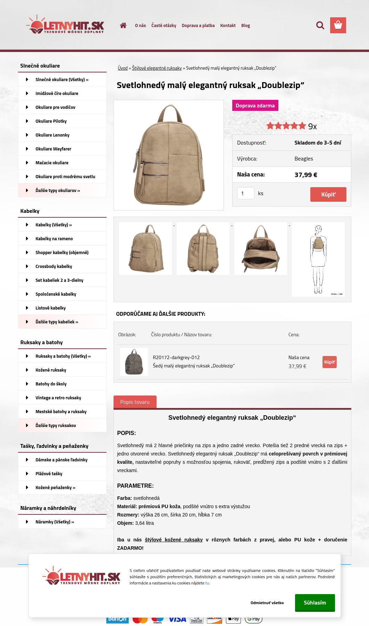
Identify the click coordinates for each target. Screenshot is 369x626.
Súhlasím (315, 602)
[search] (320, 25)
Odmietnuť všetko (267, 602)
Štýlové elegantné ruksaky (157, 67)
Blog (245, 25)
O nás (140, 25)
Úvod (123, 67)
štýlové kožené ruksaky (174, 539)
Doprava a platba (198, 25)
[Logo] (66, 25)
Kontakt (228, 25)
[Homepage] (119, 25)
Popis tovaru (135, 402)
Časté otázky (163, 25)
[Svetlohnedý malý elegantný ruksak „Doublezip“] (169, 103)
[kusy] (245, 193)
